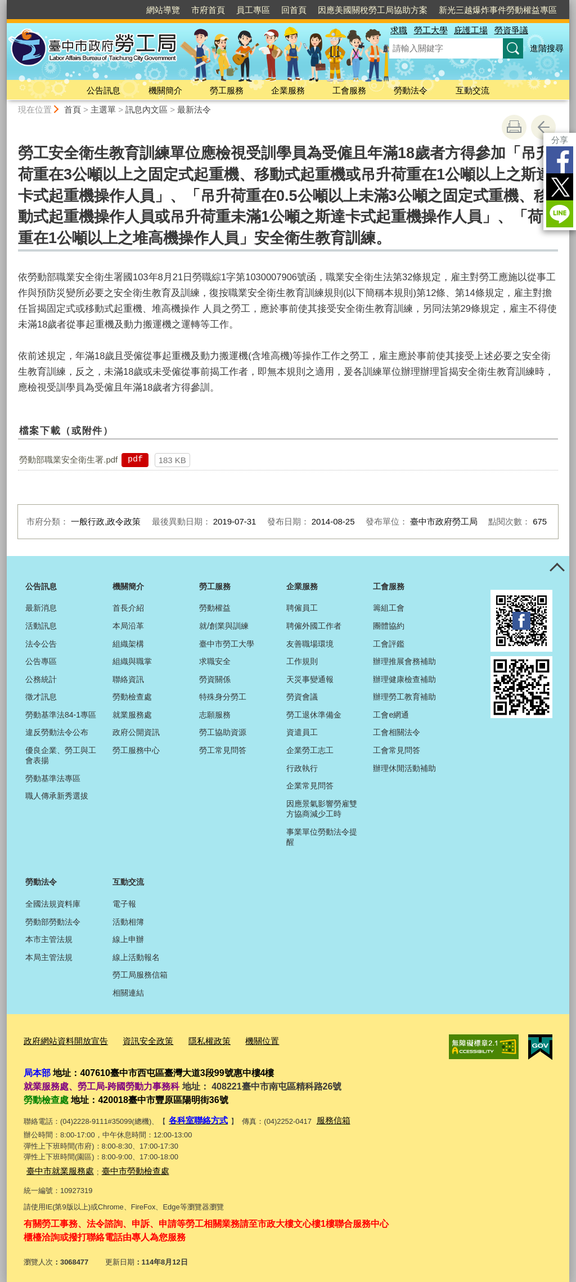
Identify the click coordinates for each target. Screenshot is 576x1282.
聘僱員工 (302, 607)
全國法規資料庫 (52, 903)
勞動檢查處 (132, 696)
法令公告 (41, 643)
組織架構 (128, 643)
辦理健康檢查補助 (404, 679)
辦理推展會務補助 (404, 661)
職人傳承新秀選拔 (56, 795)
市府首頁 (208, 10)
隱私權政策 (188, 1039)
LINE (559, 213)
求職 (398, 30)
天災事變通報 (310, 679)
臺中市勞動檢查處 (122, 1164)
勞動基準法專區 (52, 778)
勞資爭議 (511, 30)
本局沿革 (128, 625)
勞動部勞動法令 (52, 921)
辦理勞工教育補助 (404, 696)
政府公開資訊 (136, 732)
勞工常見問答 (222, 750)
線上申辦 (128, 939)
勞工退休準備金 (313, 714)
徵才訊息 (41, 696)
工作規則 (302, 661)
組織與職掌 (132, 661)
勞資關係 (215, 679)
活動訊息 (41, 625)
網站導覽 (163, 10)
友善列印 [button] (514, 127)
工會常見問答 (396, 750)
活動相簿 (128, 921)
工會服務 (349, 90)
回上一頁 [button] (543, 127)
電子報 (124, 903)
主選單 (103, 109)
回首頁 (294, 10)
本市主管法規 (49, 939)
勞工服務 (227, 90)
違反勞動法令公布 (56, 732)
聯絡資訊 (128, 679)
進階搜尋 (547, 48)
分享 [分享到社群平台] (559, 140)
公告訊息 (103, 90)
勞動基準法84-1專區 (60, 714)
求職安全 (215, 661)
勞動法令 (411, 90)
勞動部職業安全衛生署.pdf (68, 459)
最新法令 (194, 109)
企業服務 (288, 90)
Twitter (559, 186)
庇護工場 (471, 30)
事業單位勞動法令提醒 (321, 836)
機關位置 (236, 1039)
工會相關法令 (396, 732)
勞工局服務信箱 (140, 974)
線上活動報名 (136, 957)
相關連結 (128, 992)
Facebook (559, 159)
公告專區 (41, 661)
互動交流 (472, 90)
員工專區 (253, 10)
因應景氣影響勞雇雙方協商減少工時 (321, 808)
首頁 (72, 109)
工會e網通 (391, 714)
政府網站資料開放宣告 (60, 1039)
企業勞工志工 (310, 750)
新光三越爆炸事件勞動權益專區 (498, 10)
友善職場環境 (310, 643)
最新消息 (41, 607)
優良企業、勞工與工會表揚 (60, 755)
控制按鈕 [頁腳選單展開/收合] (556, 568)
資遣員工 (302, 732)
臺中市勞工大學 (226, 643)
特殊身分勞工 (222, 696)
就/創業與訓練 (224, 625)
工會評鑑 (388, 643)
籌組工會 (388, 607)
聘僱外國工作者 (313, 625)
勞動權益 (215, 607)
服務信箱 (323, 1116)
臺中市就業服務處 (55, 1164)
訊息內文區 (146, 109)
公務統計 (41, 679)
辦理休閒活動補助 (404, 768)
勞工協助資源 (222, 732)
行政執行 (302, 768)
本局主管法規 (49, 957)
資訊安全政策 (133, 1039)
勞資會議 (302, 696)
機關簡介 (165, 90)
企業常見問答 (310, 785)
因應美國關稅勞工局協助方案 (373, 10)
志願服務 (215, 714)
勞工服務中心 (136, 750)
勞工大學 (431, 30)
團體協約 (388, 625)
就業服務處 (132, 714)
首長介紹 (128, 607)
